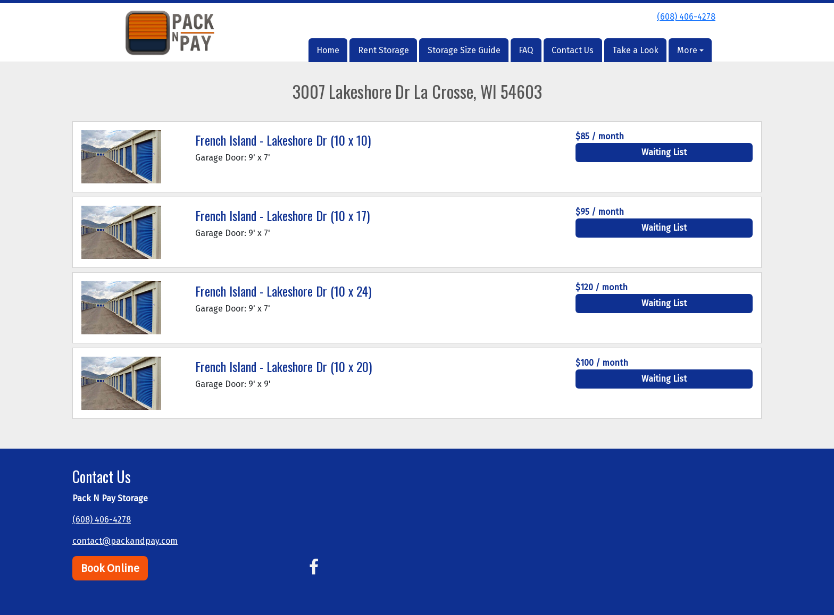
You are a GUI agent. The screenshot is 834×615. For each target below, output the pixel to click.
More (687, 50)
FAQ (526, 50)
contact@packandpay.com (125, 541)
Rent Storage (383, 50)
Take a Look (635, 50)
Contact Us (573, 50)
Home (327, 50)
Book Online (110, 568)
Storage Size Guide (464, 50)
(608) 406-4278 (686, 17)
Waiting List (664, 152)
